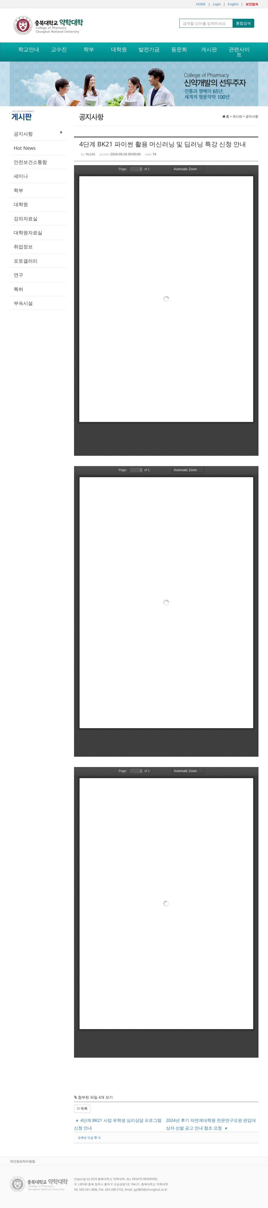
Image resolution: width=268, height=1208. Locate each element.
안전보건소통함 (30, 162)
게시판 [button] (209, 49)
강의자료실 (26, 218)
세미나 (21, 176)
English (233, 4)
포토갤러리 (26, 261)
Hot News (25, 148)
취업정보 (23, 246)
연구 (18, 275)
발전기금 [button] (149, 49)
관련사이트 (239, 52)
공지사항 (38, 133)
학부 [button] (89, 49)
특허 (18, 289)
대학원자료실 (28, 232)
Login (217, 4)
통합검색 (243, 23)
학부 (18, 190)
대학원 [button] (119, 49)
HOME (201, 4)
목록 (82, 1108)
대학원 (21, 204)
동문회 (179, 49)
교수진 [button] (59, 49)
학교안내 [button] (28, 49)
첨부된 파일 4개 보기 (93, 1097)
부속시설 (23, 303)
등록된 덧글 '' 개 (89, 1138)
